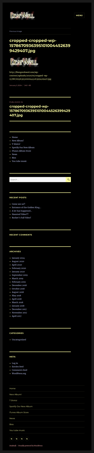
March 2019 (17, 278)
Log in (15, 363)
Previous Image (15, 31)
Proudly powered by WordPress (30, 446)
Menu (79, 15)
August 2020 (18, 261)
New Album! (18, 140)
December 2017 (19, 309)
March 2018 (17, 302)
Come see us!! (18, 204)
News (14, 154)
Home (15, 137)
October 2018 (18, 288)
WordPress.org (19, 373)
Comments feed (19, 370)
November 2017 (19, 312)
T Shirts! (16, 144)
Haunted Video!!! (20, 214)
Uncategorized (19, 339)
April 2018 (17, 299)
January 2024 (18, 258)
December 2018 (19, 285)
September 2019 (20, 275)
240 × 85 (27, 85)
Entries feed (18, 366)
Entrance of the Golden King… (26, 207)
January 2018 (18, 306)
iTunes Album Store (21, 151)
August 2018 (18, 292)
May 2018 (16, 295)
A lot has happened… (22, 211)
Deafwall (12, 446)
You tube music (19, 161)
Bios (14, 157)
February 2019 (19, 282)
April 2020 (17, 265)
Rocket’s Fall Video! (21, 217)
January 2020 (18, 271)
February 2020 (19, 268)
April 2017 (16, 316)
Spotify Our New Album (23, 147)
